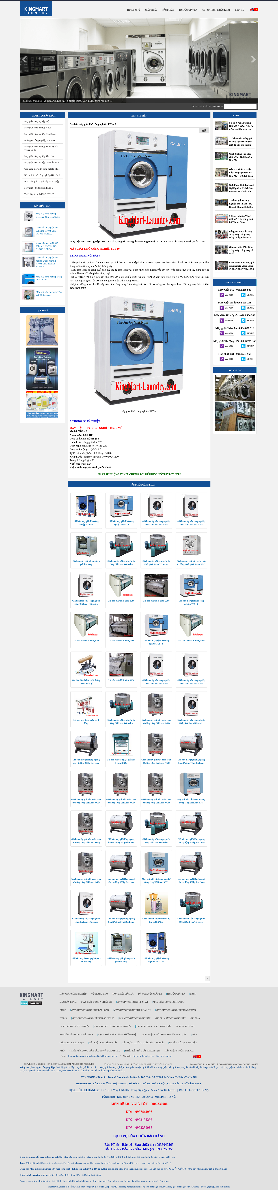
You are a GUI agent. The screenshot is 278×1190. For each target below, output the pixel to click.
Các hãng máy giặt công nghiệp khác (42, 168)
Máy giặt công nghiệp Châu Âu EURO (42, 162)
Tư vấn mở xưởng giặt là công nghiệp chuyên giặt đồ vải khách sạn (241, 141)
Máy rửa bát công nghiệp (122, 1186)
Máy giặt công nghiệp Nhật (37, 127)
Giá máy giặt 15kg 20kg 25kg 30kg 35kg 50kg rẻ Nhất (241, 250)
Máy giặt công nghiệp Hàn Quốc (40, 134)
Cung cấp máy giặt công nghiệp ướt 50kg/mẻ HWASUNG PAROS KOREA (47, 262)
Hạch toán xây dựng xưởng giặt (118, 1034)
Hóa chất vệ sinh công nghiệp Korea (150, 1186)
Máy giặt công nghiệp (73, 994)
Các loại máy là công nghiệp (154, 1026)
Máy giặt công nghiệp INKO (180, 1186)
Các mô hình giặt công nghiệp (112, 1026)
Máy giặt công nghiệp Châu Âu (132, 1010)
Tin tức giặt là (176, 994)
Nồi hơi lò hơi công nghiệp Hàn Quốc (42, 175)
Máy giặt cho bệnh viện (103, 1042)
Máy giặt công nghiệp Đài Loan (40, 140)
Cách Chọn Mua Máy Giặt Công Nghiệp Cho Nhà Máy (241, 156)
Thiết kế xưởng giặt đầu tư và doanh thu (94, 1050)
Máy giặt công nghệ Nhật (132, 1002)
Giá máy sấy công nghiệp (170, 1018)
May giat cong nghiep (99, 1186)
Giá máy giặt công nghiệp (135, 1018)
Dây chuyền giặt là (150, 994)
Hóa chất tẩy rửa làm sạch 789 (75, 1186)
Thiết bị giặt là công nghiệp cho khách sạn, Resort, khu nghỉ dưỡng (241, 203)
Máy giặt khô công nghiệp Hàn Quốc (164, 1034)
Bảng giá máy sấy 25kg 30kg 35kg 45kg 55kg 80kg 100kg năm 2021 (240, 234)
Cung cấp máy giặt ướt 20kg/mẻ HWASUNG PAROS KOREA (47, 246)
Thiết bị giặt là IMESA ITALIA (39, 194)
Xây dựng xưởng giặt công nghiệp (143, 1042)
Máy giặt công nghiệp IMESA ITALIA (93, 1018)
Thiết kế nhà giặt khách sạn (142, 1050)
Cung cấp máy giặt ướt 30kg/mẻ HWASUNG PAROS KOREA (47, 230)
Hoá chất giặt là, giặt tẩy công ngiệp (41, 181)
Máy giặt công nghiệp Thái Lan (39, 156)
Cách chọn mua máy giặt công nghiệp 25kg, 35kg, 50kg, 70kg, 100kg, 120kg (242, 265)
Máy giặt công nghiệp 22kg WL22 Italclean (49, 293)
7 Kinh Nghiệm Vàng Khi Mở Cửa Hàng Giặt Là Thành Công (241, 219)
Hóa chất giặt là (123, 994)
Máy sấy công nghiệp (204, 1186)
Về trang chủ (99, 994)
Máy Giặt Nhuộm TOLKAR (179, 1050)
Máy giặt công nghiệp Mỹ (36, 121)
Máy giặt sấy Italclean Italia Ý (38, 187)
